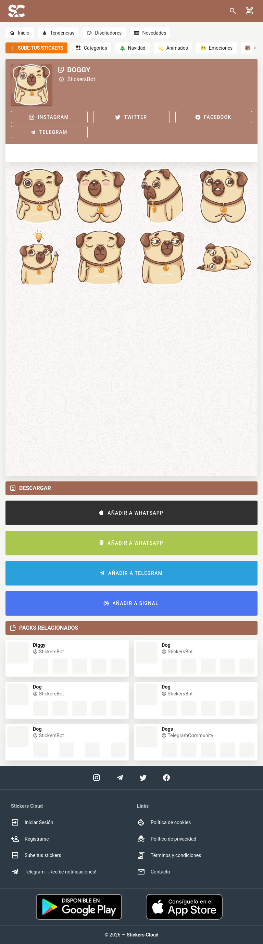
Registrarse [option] (30, 839)
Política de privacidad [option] (166, 839)
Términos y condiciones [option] (169, 855)
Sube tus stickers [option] (36, 855)
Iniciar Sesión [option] (32, 822)
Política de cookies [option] (164, 822)
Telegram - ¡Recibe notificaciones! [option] (53, 872)
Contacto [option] (153, 872)
